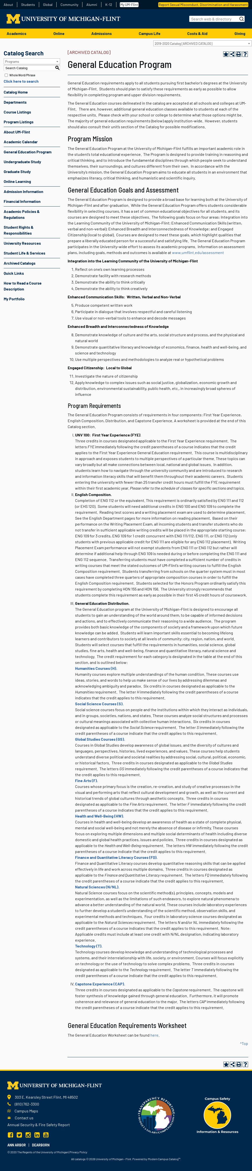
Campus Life (149, 33)
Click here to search (21, 81)
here (154, 1035)
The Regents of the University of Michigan (42, 1152)
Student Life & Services (24, 253)
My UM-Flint (129, 4)
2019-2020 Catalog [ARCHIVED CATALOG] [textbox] (183, 44)
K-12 (108, 4)
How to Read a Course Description (23, 286)
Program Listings (18, 121)
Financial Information (22, 201)
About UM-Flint (17, 131)
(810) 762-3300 (27, 1104)
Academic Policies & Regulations (22, 214)
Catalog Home (16, 92)
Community (69, 4)
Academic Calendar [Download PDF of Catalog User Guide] (21, 141)
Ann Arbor (16, 1145)
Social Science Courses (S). (99, 703)
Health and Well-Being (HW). (99, 816)
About (8, 4)
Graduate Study (17, 171)
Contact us (24, 1117)
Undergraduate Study (22, 161)
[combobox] (202, 43)
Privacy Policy (78, 1152)
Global (47, 4)
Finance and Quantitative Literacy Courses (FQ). (116, 857)
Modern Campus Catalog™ (164, 1159)
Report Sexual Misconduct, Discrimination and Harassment (203, 4)
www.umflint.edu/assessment (198, 252)
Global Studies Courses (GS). (100, 739)
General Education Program (27, 151)
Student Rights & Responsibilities (18, 230)
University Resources (22, 243)
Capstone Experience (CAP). (100, 983)
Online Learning (17, 181)
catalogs (80, 1159)
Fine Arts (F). (86, 780)
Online (58, 33)
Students (28, 4)
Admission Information (23, 191)
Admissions (101, 33)
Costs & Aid (197, 33)
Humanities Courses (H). (96, 668)
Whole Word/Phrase (22, 75)
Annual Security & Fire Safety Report (38, 1124)
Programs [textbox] (12, 62)
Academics (16, 33)
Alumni (91, 4)
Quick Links (14, 273)
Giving (240, 33)
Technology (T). (88, 946)
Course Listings (17, 112)
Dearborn (40, 1145)
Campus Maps (26, 1110)
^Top (244, 1043)
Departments (15, 102)
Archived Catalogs (19, 263)
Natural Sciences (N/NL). (97, 886)
